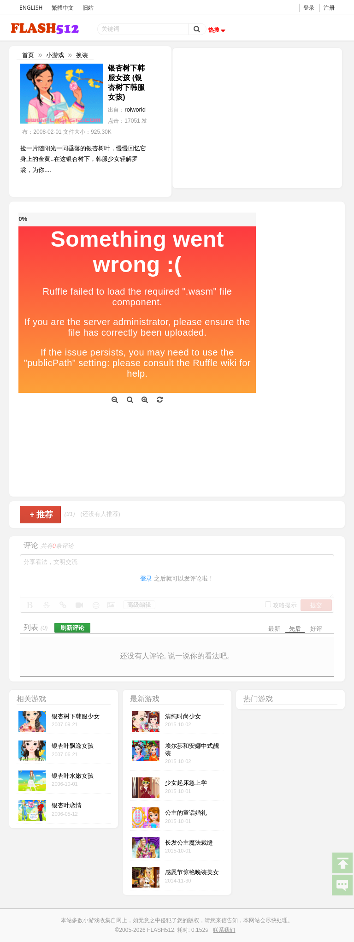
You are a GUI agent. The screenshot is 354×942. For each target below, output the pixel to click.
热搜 (218, 30)
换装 (82, 55)
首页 (28, 55)
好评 (316, 628)
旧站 (88, 8)
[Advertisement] (257, 117)
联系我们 (224, 930)
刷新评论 (72, 627)
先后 (295, 628)
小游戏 (55, 55)
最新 (274, 628)
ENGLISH (30, 8)
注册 (329, 8)
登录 (308, 8)
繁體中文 (63, 8)
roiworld (135, 109)
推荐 (41, 514)
